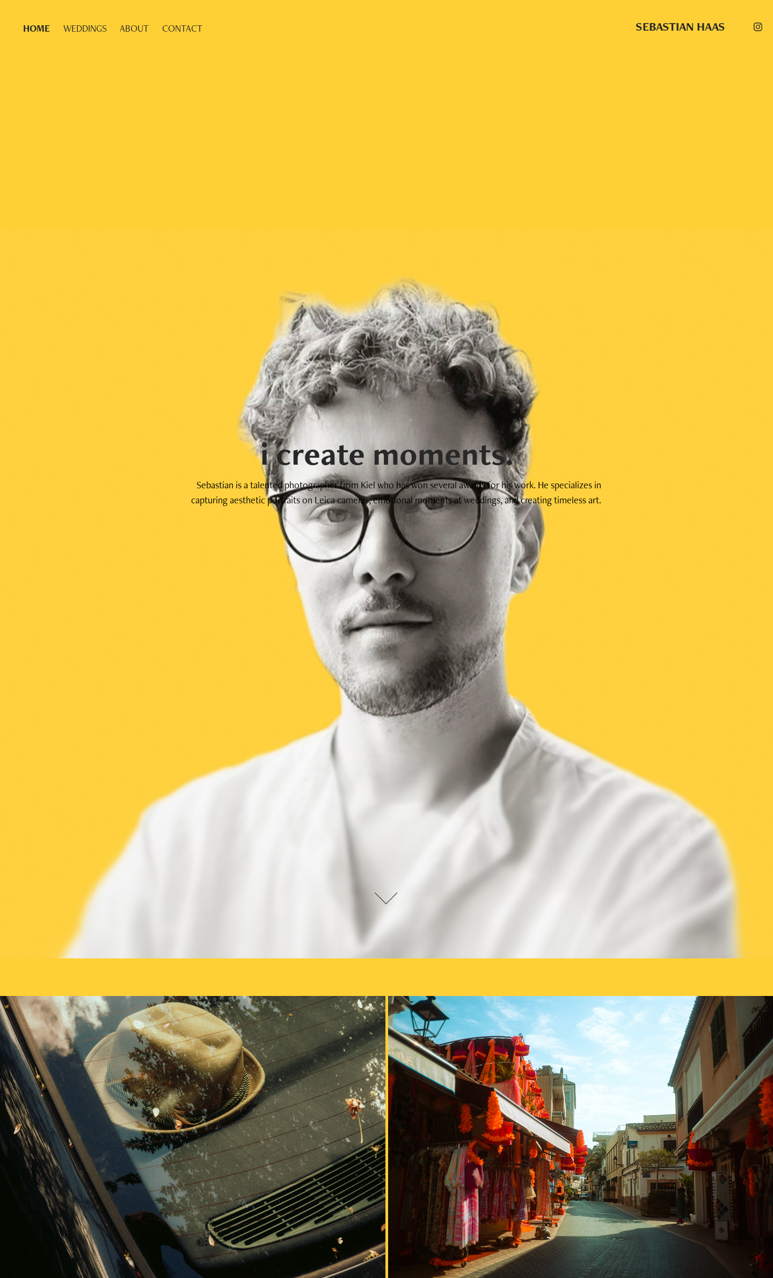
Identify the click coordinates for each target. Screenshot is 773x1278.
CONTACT (182, 28)
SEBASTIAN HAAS (680, 26)
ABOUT (134, 28)
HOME (36, 28)
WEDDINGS (85, 28)
